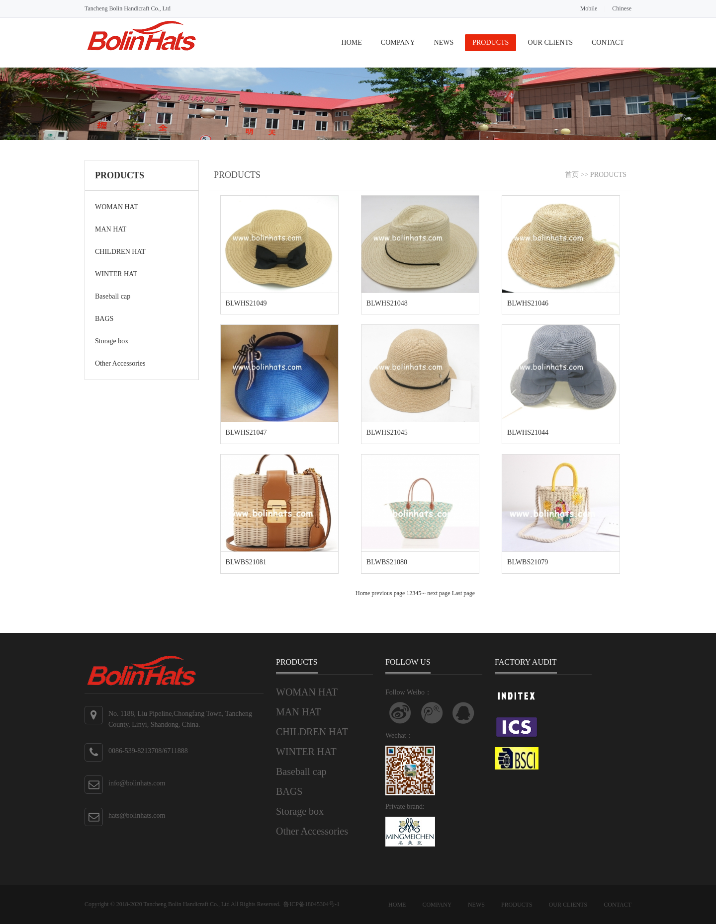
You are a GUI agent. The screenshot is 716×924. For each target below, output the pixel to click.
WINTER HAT (116, 274)
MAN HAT (110, 229)
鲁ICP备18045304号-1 (311, 904)
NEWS (444, 42)
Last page (463, 593)
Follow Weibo (400, 713)
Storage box (111, 341)
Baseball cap (112, 296)
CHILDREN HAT (120, 251)
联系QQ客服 (463, 713)
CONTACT (608, 42)
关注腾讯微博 (432, 713)
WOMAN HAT (116, 207)
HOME (352, 42)
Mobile (589, 8)
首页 (572, 174)
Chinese (621, 8)
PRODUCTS (490, 42)
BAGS (104, 318)
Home (363, 593)
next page (438, 593)
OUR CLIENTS (550, 42)
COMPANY (398, 42)
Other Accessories (120, 363)
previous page (388, 593)
